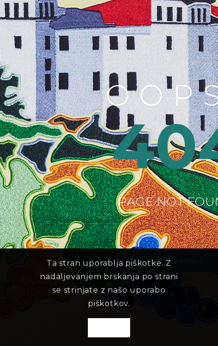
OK (109, 328)
